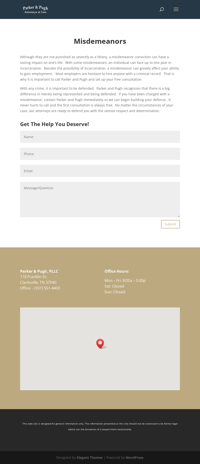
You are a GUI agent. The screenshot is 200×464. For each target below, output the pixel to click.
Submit (170, 224)
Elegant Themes (90, 457)
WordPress (134, 457)
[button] (101, 344)
